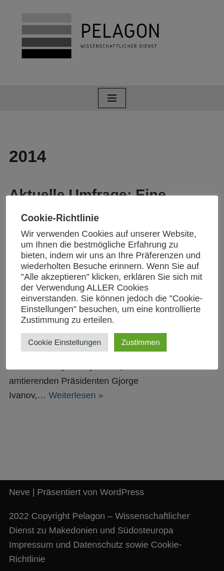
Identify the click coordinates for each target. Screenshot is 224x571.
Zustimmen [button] (140, 342)
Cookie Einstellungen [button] (64, 342)
